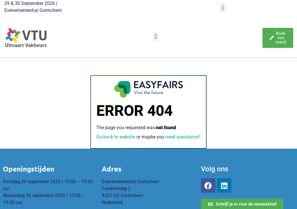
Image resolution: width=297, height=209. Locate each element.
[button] (222, 7)
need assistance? (183, 137)
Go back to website (115, 137)
